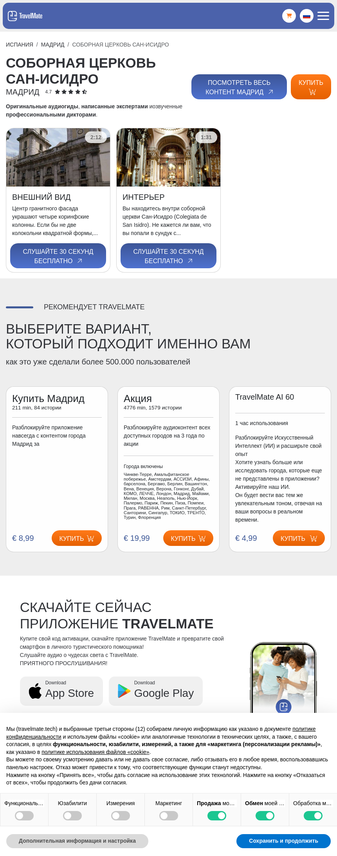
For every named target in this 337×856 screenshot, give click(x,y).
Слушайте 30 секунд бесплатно (58, 256)
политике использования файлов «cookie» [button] (95, 752)
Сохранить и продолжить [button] (283, 841)
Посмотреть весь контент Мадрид (239, 87)
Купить (311, 87)
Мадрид (53, 44)
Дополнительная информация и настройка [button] (77, 841)
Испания (19, 44)
